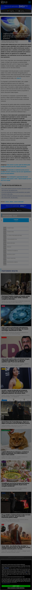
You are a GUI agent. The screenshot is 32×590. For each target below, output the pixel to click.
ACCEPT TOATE (16, 586)
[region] (16, 575)
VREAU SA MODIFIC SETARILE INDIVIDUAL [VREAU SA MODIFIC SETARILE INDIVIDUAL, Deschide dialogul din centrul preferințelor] (15, 587)
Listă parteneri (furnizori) (6, 583)
